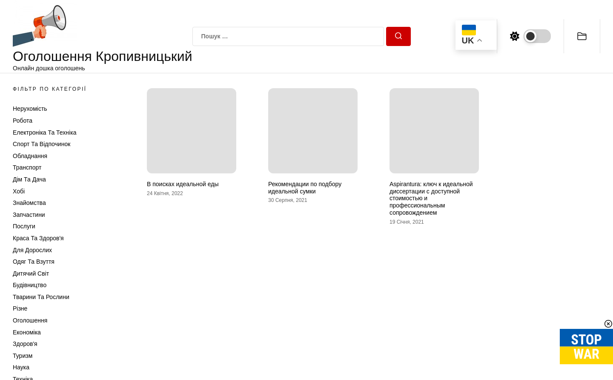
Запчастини (29, 214)
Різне (20, 308)
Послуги (24, 226)
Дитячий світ (31, 273)
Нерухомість (30, 108)
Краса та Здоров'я (38, 238)
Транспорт (27, 167)
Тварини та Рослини (41, 297)
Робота (22, 120)
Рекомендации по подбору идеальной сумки (304, 188)
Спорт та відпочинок (41, 144)
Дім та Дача (29, 179)
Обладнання (30, 156)
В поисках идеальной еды (183, 184)
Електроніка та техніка (44, 132)
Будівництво (29, 285)
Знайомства (29, 202)
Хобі (19, 191)
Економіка (27, 332)
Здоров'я (25, 343)
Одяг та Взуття (33, 261)
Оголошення (30, 320)
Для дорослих (32, 250)
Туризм (22, 355)
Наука (21, 367)
